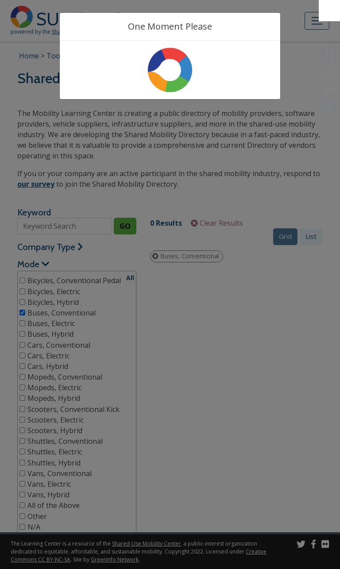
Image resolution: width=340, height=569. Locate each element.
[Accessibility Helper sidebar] (329, 10)
